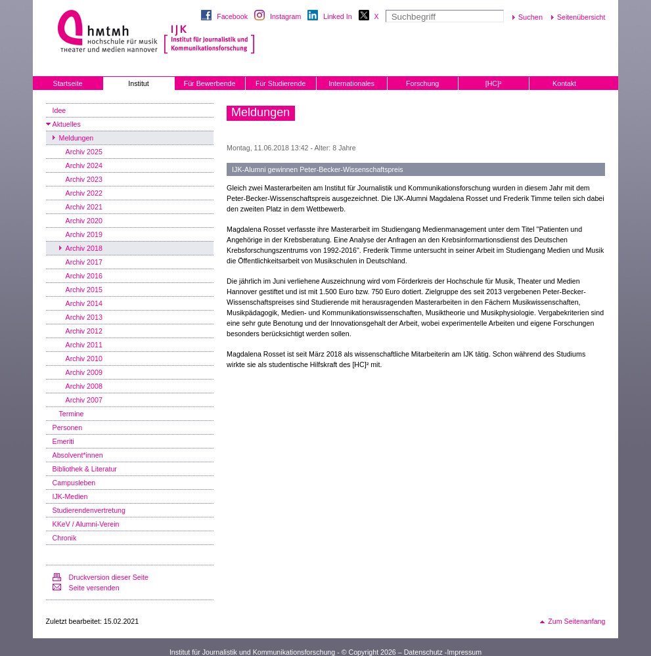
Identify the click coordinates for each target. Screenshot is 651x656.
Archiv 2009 (84, 372)
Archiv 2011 (84, 345)
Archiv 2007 (84, 400)
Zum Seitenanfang (576, 621)
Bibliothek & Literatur (85, 469)
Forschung (422, 83)
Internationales (351, 83)
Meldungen (76, 138)
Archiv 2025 (84, 152)
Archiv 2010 (84, 358)
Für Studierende (280, 83)
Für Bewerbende (210, 83)
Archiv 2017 (84, 262)
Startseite (68, 83)
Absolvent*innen (78, 455)
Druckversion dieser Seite (108, 577)
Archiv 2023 (84, 179)
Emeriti (63, 441)
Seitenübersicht (581, 17)
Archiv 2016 (84, 276)
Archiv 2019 (84, 234)
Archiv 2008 (84, 386)
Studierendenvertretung (89, 510)
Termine (71, 414)
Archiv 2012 (84, 331)
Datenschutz (423, 652)
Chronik (65, 538)
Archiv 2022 (84, 193)
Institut (138, 83)
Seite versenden (94, 588)
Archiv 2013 (84, 317)
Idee (59, 110)
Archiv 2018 (84, 248)
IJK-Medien (70, 496)
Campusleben (74, 483)
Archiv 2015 (84, 290)
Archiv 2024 (84, 165)
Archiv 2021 (84, 207)
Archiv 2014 (84, 303)
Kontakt (564, 83)
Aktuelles (67, 124)
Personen (68, 427)
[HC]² (493, 83)
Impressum (464, 652)
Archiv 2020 (84, 221)
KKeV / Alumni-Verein (86, 524)
